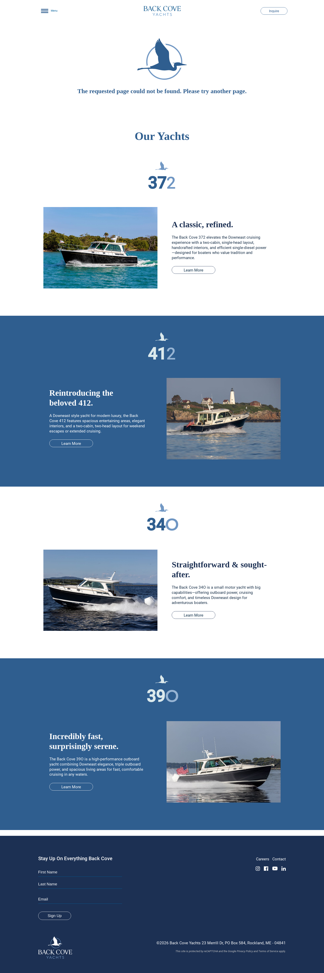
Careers (262, 858)
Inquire (274, 11)
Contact (279, 858)
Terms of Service (268, 951)
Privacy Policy (245, 951)
